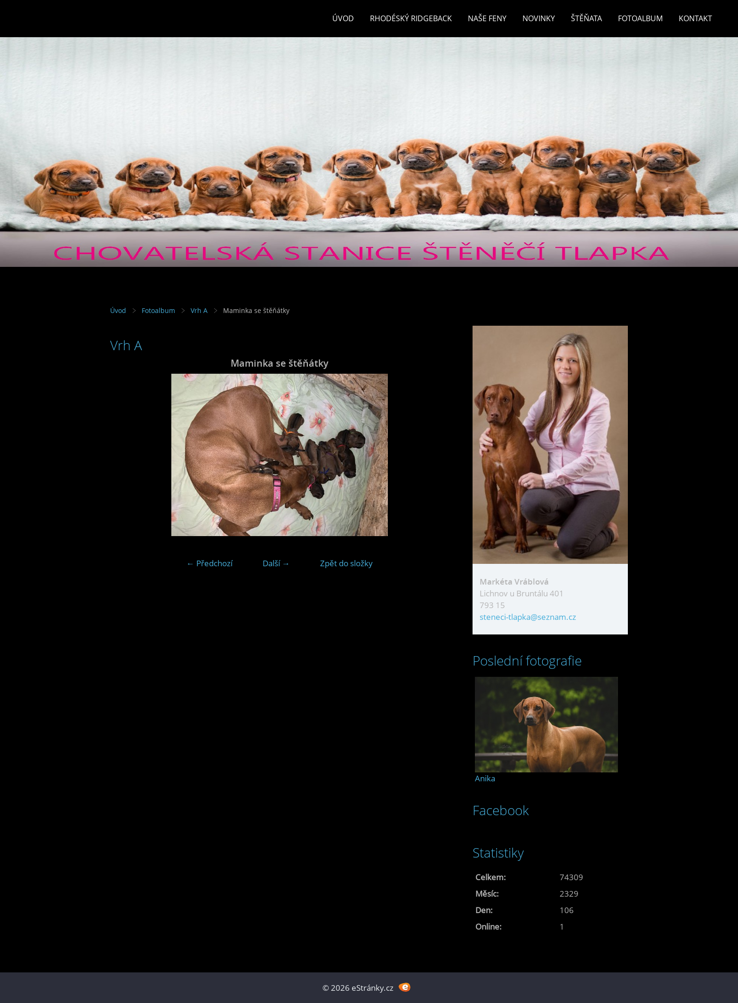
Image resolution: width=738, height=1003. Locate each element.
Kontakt (695, 18)
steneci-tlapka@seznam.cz (528, 616)
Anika (485, 778)
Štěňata (586, 18)
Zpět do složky (346, 563)
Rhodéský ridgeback (411, 18)
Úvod (343, 18)
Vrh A (199, 310)
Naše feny (487, 18)
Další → (276, 563)
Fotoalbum (640, 18)
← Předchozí (209, 563)
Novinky (538, 18)
